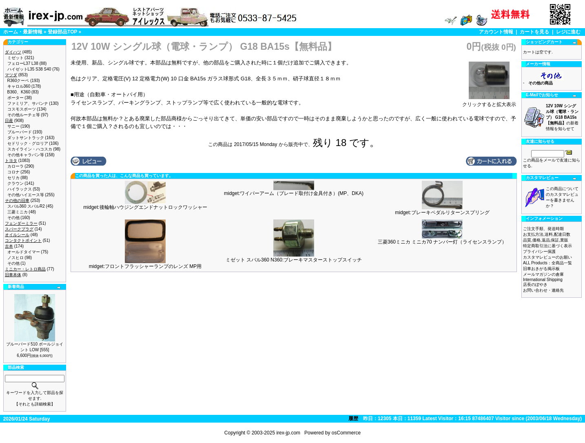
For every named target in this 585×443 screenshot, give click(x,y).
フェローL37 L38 (22, 63)
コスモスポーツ (21, 109)
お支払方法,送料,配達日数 (546, 234)
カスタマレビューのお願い (547, 257)
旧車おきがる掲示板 (541, 268)
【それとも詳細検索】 (34, 404)
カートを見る (534, 32)
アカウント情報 (496, 32)
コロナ (13, 172)
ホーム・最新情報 (22, 32)
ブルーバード (19, 132)
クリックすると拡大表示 (489, 102)
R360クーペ (18, 80)
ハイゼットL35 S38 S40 (29, 69)
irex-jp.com (288, 433)
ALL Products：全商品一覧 (547, 263)
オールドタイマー (23, 252)
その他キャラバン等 (25, 155)
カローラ (15, 166)
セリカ (13, 177)
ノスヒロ (15, 257)
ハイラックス (19, 189)
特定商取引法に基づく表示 (547, 246)
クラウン (15, 183)
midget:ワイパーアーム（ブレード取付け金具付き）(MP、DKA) (293, 193)
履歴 (353, 418)
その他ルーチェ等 (23, 115)
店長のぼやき (535, 284)
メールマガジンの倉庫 (543, 274)
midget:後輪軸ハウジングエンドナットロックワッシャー (145, 207)
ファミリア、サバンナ (27, 103)
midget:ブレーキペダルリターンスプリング (442, 212)
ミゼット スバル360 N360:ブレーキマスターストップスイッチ (294, 260)
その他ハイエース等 (25, 195)
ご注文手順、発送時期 (543, 228)
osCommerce (346, 433)
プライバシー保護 (539, 251)
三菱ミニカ (17, 212)
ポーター (15, 97)
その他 (13, 217)
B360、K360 (19, 92)
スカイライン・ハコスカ (29, 149)
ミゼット (15, 57)
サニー (13, 126)
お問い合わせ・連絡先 (543, 290)
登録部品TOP (62, 32)
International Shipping (543, 279)
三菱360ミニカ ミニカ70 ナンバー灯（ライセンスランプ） (442, 242)
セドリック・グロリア (27, 143)
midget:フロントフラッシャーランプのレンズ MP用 (145, 266)
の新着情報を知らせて (562, 117)
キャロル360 (19, 86)
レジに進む (568, 32)
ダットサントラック (25, 137)
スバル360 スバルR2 (26, 206)
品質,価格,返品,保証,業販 (545, 240)
